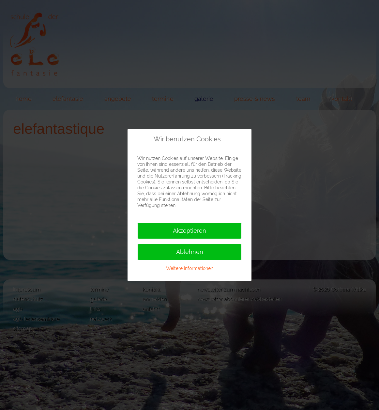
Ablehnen (189, 251)
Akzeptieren (189, 230)
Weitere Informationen (189, 268)
